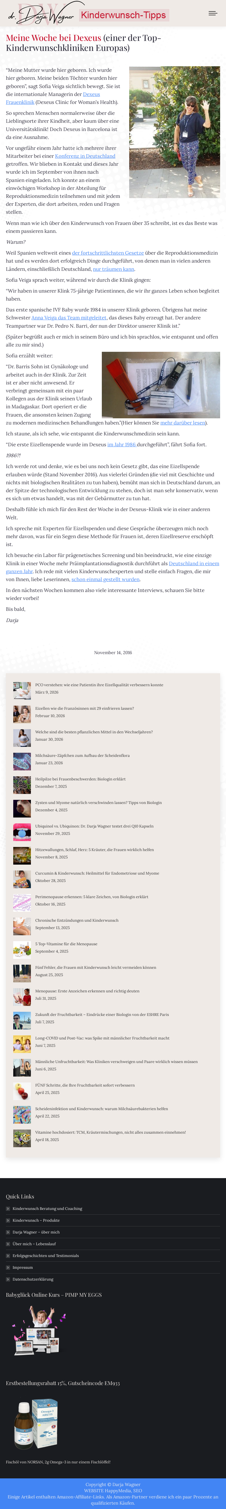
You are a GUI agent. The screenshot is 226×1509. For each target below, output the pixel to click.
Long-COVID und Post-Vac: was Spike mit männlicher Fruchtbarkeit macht (102, 1038)
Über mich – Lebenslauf (34, 1243)
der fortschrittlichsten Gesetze (108, 253)
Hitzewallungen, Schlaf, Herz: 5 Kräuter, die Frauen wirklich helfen (94, 849)
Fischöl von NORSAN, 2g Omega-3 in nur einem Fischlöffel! (58, 1462)
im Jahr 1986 (122, 444)
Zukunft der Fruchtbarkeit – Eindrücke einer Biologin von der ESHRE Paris (102, 1014)
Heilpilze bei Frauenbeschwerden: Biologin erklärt (80, 779)
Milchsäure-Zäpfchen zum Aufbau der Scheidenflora (82, 755)
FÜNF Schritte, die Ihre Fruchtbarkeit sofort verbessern (85, 1085)
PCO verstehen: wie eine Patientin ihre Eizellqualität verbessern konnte (99, 684)
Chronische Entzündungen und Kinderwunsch (77, 920)
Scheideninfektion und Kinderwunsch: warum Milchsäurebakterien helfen (101, 1108)
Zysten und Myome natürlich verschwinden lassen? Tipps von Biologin (98, 802)
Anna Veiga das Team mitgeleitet (69, 317)
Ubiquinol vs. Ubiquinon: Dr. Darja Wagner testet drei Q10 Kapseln (94, 826)
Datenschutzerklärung (33, 1279)
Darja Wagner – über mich (36, 1232)
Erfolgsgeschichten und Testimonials (46, 1255)
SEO (137, 1490)
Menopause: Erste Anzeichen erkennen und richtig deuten (87, 991)
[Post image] (22, 691)
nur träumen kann (113, 269)
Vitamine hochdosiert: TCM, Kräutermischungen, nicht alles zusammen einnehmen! (110, 1132)
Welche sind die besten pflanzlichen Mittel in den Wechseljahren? (94, 731)
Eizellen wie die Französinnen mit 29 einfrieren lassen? (84, 708)
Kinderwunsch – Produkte (36, 1220)
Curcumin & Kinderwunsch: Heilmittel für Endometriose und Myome (97, 873)
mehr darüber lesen (182, 422)
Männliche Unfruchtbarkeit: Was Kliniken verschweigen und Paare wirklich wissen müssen (116, 1061)
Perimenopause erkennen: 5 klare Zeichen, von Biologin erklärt (91, 896)
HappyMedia (118, 1490)
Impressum (23, 1267)
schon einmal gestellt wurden (105, 579)
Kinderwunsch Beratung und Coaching (47, 1208)
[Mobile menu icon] (213, 13)
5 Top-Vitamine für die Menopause (66, 943)
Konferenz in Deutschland (85, 156)
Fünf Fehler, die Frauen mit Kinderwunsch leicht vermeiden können (95, 967)
